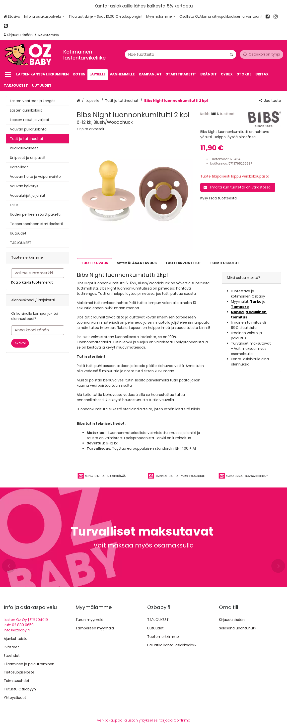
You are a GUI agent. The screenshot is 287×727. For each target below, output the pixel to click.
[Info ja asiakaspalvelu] (44, 16)
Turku (256, 301)
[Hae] (231, 54)
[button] (91, 128)
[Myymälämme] (160, 16)
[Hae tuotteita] (180, 54)
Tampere (240, 306)
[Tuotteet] (8, 74)
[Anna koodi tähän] (37, 330)
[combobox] (180, 54)
